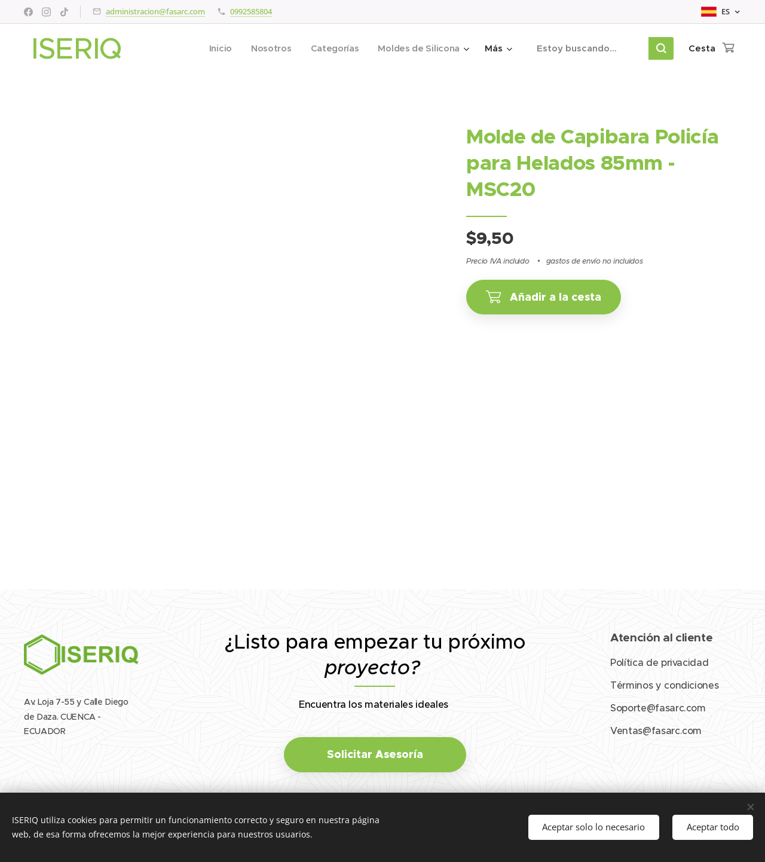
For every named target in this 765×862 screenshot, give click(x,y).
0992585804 (251, 11)
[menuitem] (216, 48)
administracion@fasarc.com (155, 11)
